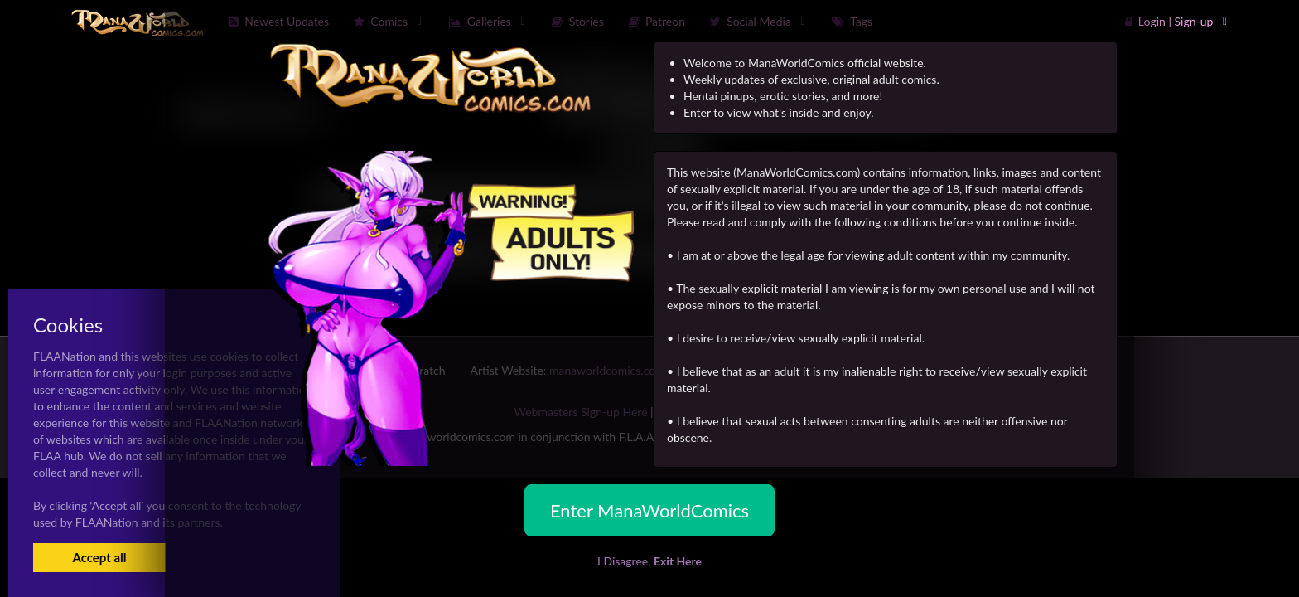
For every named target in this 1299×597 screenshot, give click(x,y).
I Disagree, (649, 561)
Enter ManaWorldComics (649, 510)
